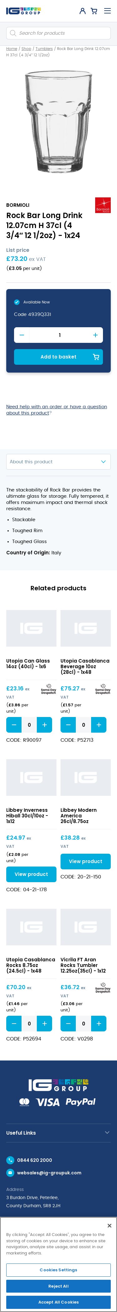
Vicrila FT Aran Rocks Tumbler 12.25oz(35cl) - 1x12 (83, 965)
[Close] (109, 1226)
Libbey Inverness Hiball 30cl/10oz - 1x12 (27, 816)
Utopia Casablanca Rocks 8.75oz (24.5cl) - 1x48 (30, 965)
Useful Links (21, 1133)
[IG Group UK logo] (23, 11)
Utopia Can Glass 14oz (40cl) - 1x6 (28, 664)
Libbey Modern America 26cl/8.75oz (79, 816)
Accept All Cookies (58, 1302)
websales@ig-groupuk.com (49, 1173)
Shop (26, 49)
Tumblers (44, 49)
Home (11, 49)
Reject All (58, 1286)
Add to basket (58, 356)
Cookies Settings (58, 1270)
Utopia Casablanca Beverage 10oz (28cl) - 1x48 (85, 666)
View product (31, 874)
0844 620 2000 (34, 1160)
